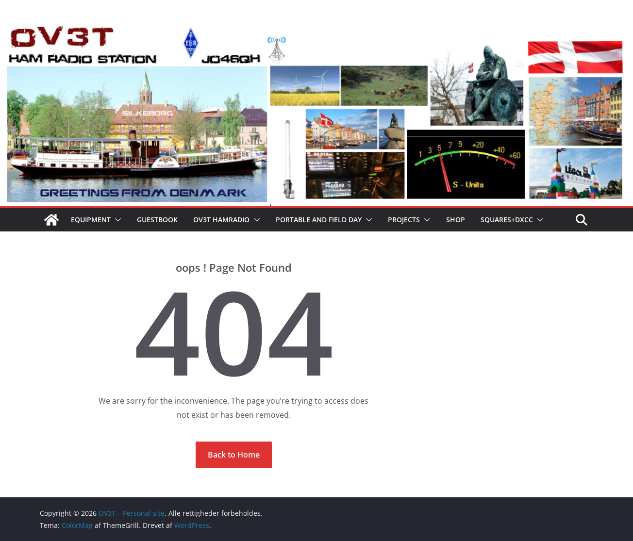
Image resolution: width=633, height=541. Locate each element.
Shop (455, 219)
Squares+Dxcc (507, 219)
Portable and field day (319, 219)
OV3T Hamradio (221, 219)
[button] (116, 220)
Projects (404, 219)
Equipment (91, 219)
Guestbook (157, 219)
